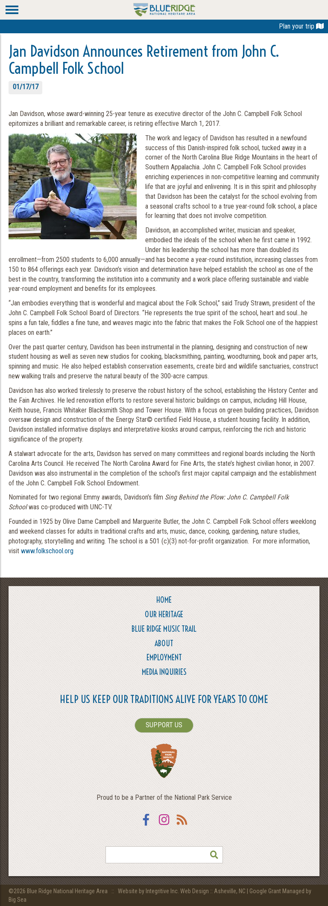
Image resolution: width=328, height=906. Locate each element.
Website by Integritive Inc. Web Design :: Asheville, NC (182, 891)
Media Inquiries (164, 672)
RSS (182, 825)
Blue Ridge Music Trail (164, 629)
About (164, 643)
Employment (164, 657)
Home (164, 600)
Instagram (164, 825)
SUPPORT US (164, 725)
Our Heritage (164, 614)
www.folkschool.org (47, 551)
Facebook (146, 825)
